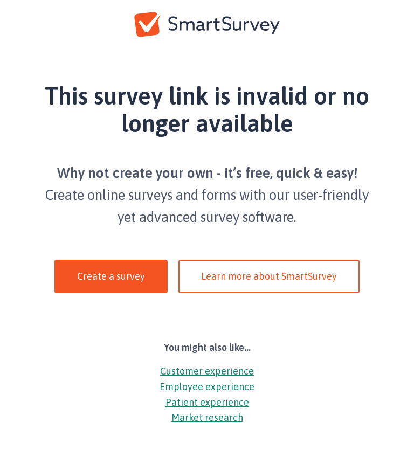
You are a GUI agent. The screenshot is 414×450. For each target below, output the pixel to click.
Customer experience (207, 371)
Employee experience (207, 386)
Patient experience (207, 402)
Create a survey (111, 276)
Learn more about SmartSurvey (269, 276)
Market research (207, 417)
